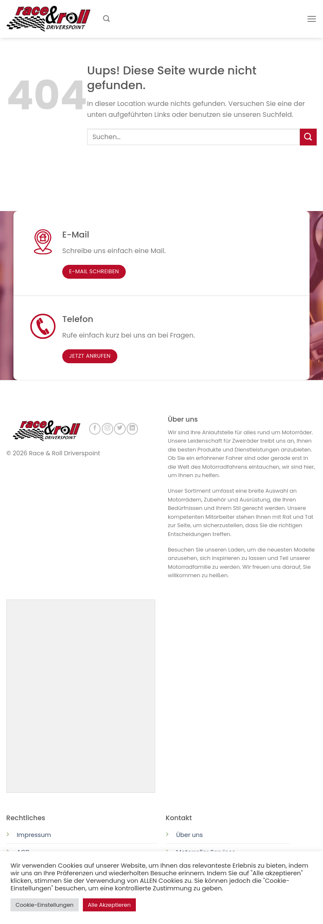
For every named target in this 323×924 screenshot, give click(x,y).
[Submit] (308, 137)
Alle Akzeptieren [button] (109, 905)
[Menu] (312, 18)
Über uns (189, 834)
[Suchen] (106, 19)
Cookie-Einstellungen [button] (45, 905)
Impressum (34, 834)
